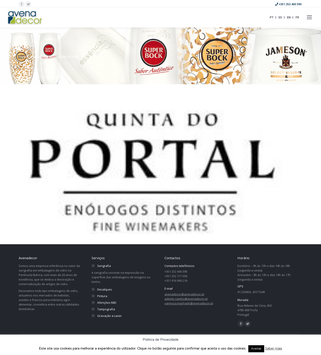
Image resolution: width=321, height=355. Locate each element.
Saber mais (273, 348)
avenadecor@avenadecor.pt (184, 294)
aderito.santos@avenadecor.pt (186, 299)
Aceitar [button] (256, 348)
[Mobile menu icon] (309, 17)
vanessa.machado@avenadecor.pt (188, 303)
